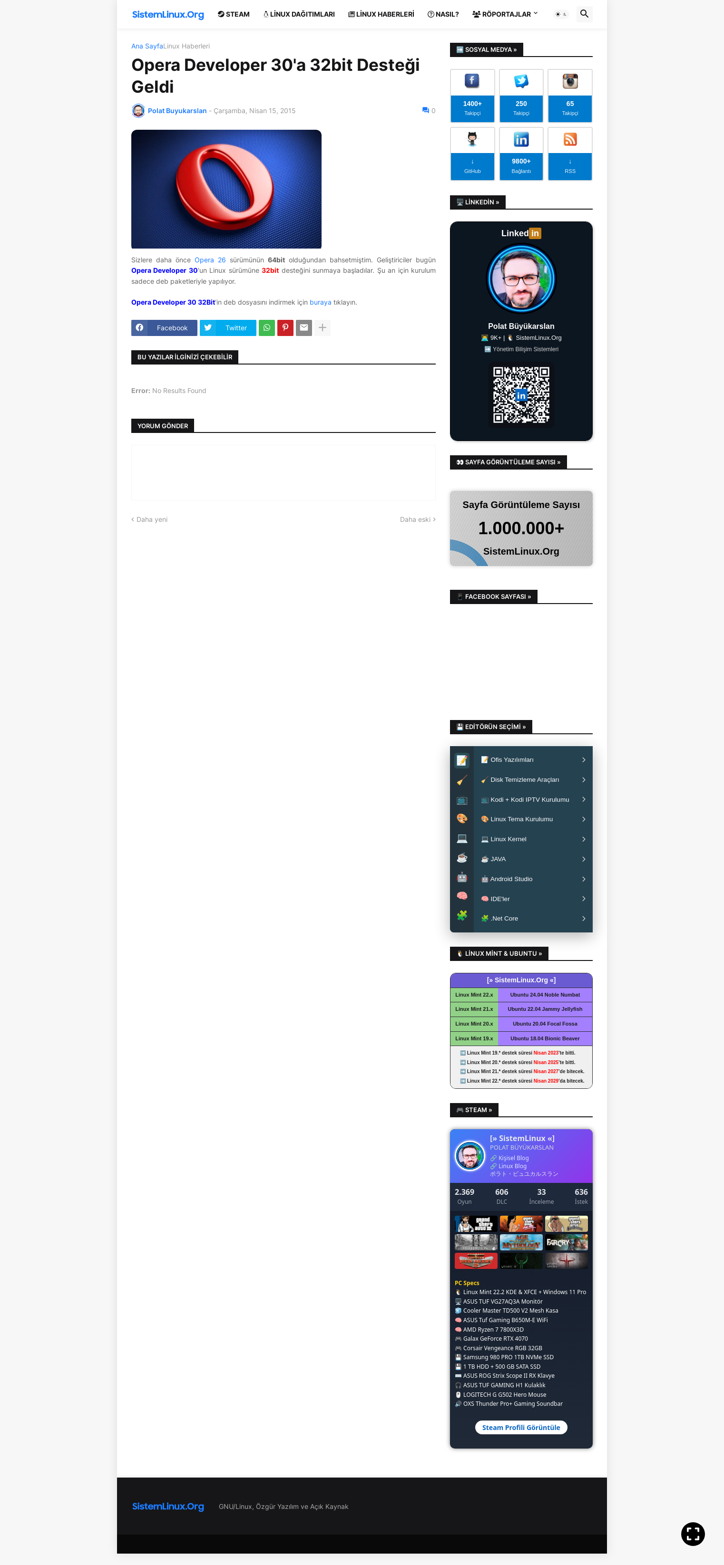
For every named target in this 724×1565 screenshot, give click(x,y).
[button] (561, 14)
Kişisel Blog (514, 1169)
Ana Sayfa (147, 46)
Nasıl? (443, 14)
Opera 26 (210, 260)
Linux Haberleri (381, 14)
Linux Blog (513, 1177)
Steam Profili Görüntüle (521, 1438)
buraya (321, 302)
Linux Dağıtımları (299, 14)
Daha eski (415, 519)
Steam (234, 14)
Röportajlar (501, 14)
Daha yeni (152, 519)
